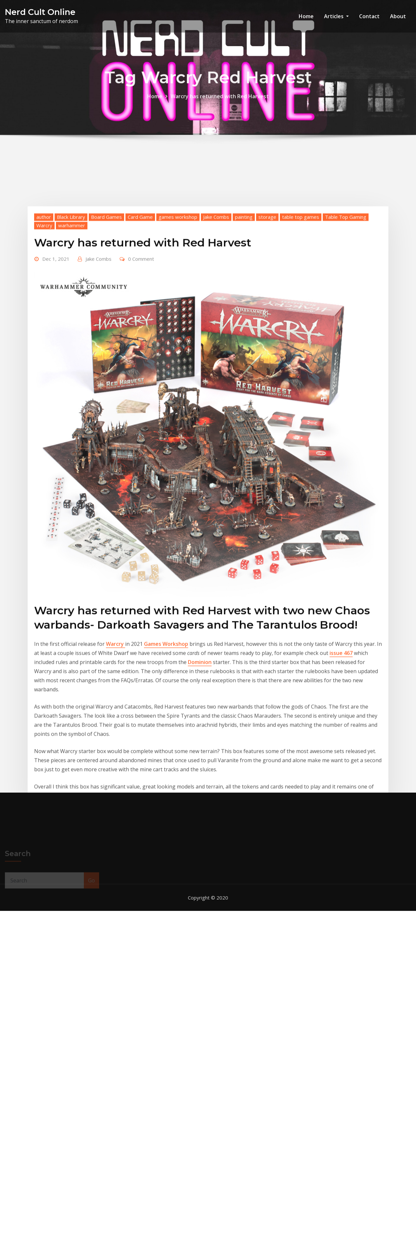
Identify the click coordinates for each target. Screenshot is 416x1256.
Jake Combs (216, 295)
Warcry (44, 304)
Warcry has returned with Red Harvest (220, 100)
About (398, 16)
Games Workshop (166, 722)
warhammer (71, 304)
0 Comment (141, 337)
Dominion (200, 740)
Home (306, 16)
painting (244, 295)
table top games (300, 295)
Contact (369, 16)
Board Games (106, 295)
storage (267, 295)
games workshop (178, 295)
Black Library (71, 295)
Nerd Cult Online (40, 12)
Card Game (140, 295)
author (43, 295)
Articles (336, 16)
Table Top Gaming (345, 295)
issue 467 (341, 731)
